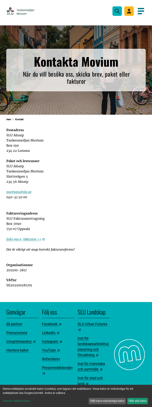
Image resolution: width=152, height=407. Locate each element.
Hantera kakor (17, 350)
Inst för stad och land (90, 381)
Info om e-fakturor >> (25, 239)
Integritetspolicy (21, 341)
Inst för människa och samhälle (91, 366)
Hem (8, 119)
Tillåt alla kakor (137, 400)
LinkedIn (50, 333)
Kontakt (19, 119)
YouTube (51, 350)
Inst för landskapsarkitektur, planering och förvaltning (93, 346)
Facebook (51, 324)
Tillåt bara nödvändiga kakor (107, 400)
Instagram (52, 341)
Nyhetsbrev (51, 359)
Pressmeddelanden (57, 370)
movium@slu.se (18, 192)
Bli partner (14, 324)
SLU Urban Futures (92, 326)
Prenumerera (16, 333)
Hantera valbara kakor (16, 400)
